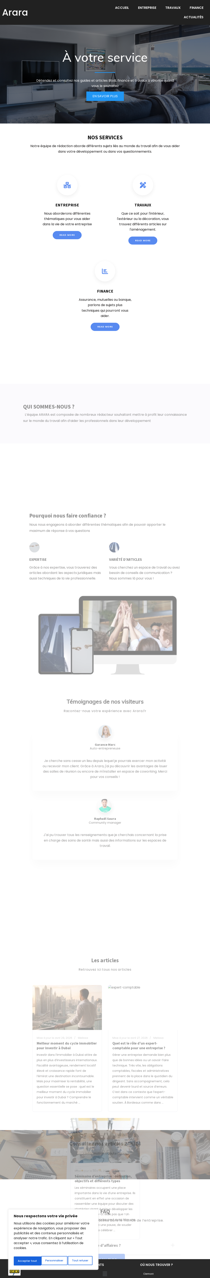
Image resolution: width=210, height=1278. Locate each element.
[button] (105, 1256)
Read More (67, 235)
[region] (53, 1241)
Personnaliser (26, 1261)
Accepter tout (79, 1261)
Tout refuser (53, 1261)
